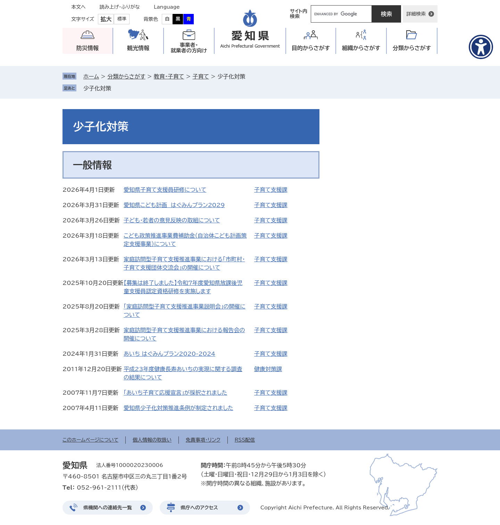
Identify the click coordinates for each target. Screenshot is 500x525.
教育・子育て (169, 76)
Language (167, 7)
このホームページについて (90, 439)
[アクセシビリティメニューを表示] (481, 47)
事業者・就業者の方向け (189, 47)
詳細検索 (416, 13)
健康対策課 (268, 369)
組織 (361, 48)
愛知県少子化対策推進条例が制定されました (178, 408)
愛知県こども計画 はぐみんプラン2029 (174, 205)
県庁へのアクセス (199, 507)
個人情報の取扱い (152, 439)
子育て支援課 (271, 189)
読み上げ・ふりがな (120, 7)
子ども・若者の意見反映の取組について (172, 220)
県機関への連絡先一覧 (107, 507)
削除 (116, 88)
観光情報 (138, 48)
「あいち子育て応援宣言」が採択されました (175, 392)
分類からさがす (126, 76)
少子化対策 (97, 88)
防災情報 (87, 48)
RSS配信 (245, 439)
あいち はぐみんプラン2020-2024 (169, 353)
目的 (311, 48)
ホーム (91, 76)
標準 (121, 19)
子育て (200, 76)
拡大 (105, 19)
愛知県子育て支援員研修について (165, 189)
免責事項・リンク (203, 439)
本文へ (78, 7)
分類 (412, 48)
